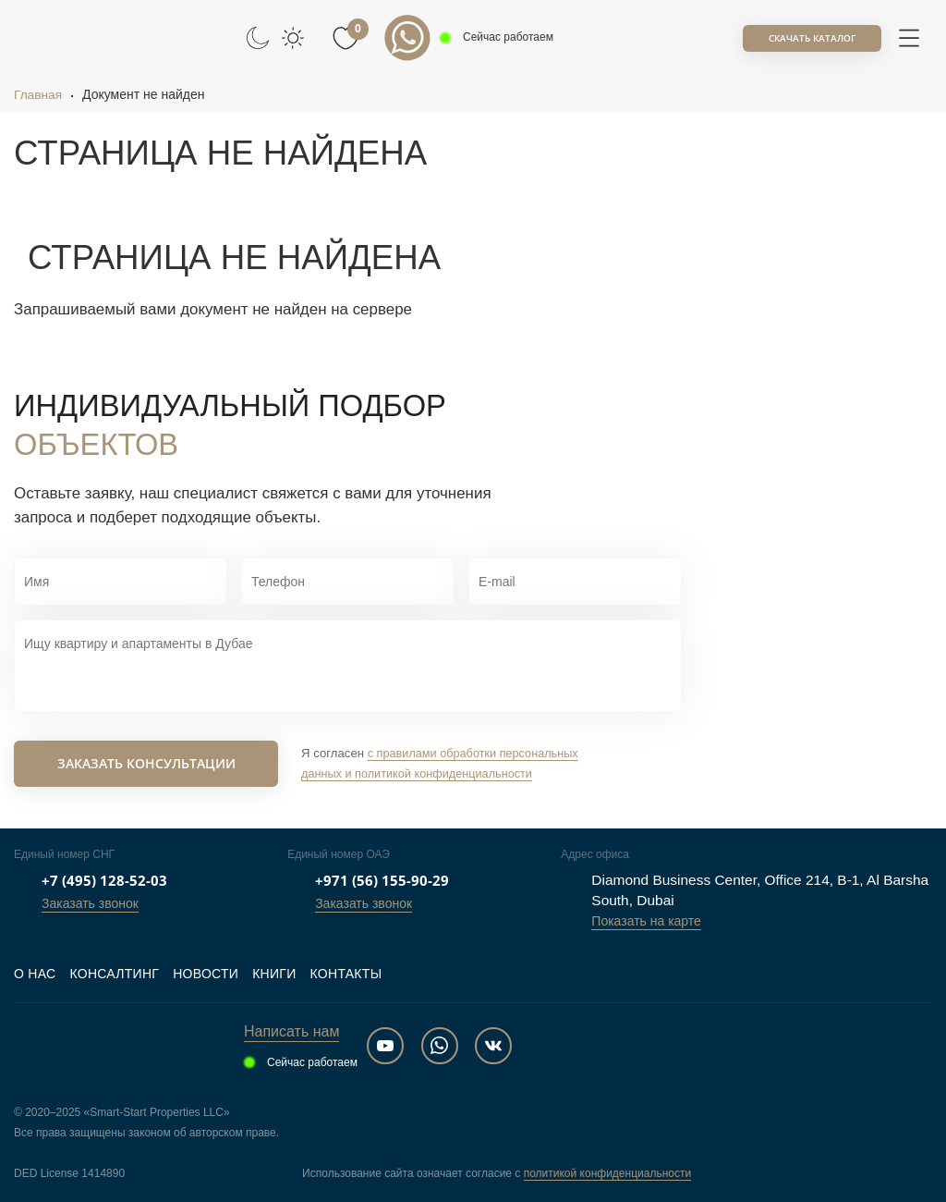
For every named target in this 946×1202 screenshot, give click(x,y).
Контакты (346, 973)
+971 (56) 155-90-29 (382, 880)
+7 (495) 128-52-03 (104, 880)
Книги (274, 973)
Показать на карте (646, 921)
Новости (205, 973)
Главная (38, 94)
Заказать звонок (90, 903)
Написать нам (291, 1031)
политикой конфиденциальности (607, 1173)
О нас (34, 973)
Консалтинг (114, 973)
